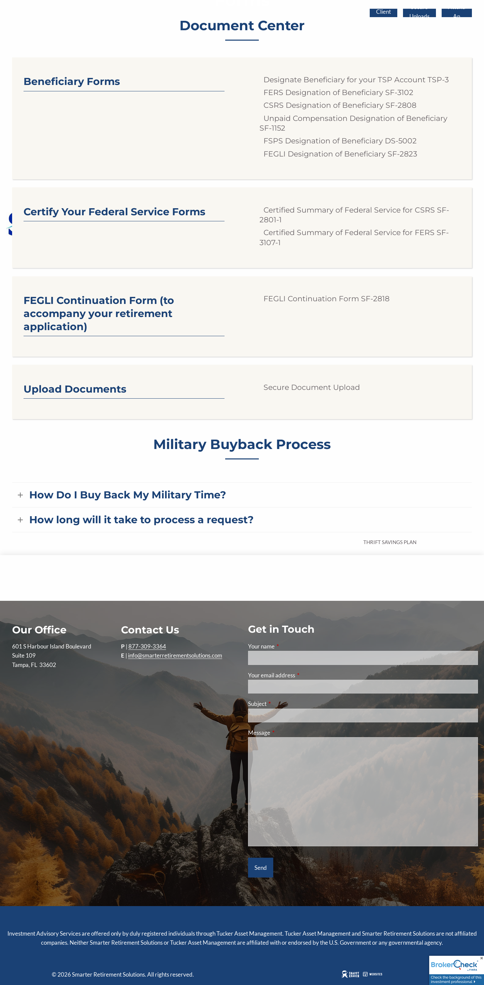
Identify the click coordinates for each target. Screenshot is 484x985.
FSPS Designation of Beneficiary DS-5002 (338, 140)
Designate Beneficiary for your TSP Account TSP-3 (354, 79)
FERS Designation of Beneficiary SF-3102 (336, 92)
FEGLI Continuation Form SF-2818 (324, 298)
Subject (283, 703)
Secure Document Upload (309, 387)
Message (285, 732)
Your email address (297, 675)
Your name (287, 646)
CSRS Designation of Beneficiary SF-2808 (337, 105)
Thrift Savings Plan (389, 542)
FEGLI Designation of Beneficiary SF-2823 (338, 154)
